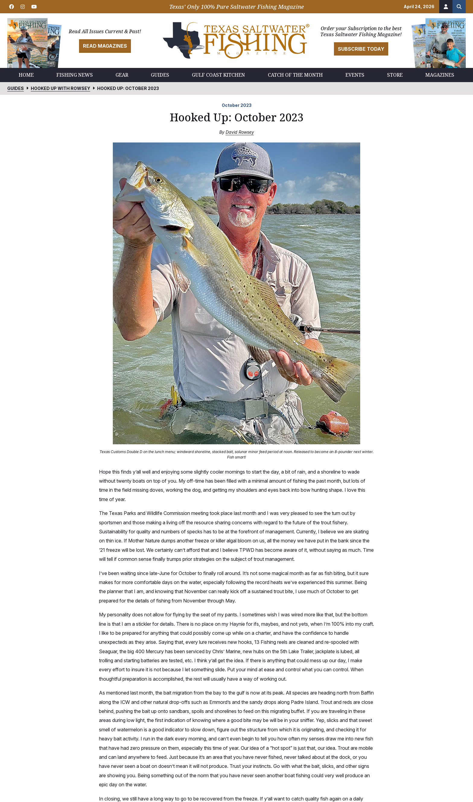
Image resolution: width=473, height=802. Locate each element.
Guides (15, 88)
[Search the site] (459, 6)
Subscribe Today (361, 49)
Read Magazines (105, 46)
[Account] (445, 6)
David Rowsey (240, 132)
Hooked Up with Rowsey (60, 88)
